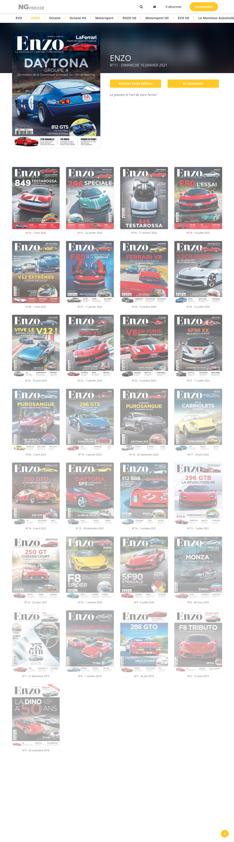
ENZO (35, 18)
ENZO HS (129, 18)
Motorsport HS (157, 18)
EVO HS (183, 18)
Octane (54, 18)
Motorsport (104, 18)
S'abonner (173, 6)
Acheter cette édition (135, 83)
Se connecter (193, 83)
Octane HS (78, 18)
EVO (19, 18)
